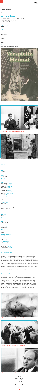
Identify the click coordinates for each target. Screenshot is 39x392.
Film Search (27, 6)
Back (2, 12)
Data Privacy (19, 378)
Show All (4, 199)
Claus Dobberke (4, 168)
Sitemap (19, 381)
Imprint (19, 379)
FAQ (19, 376)
